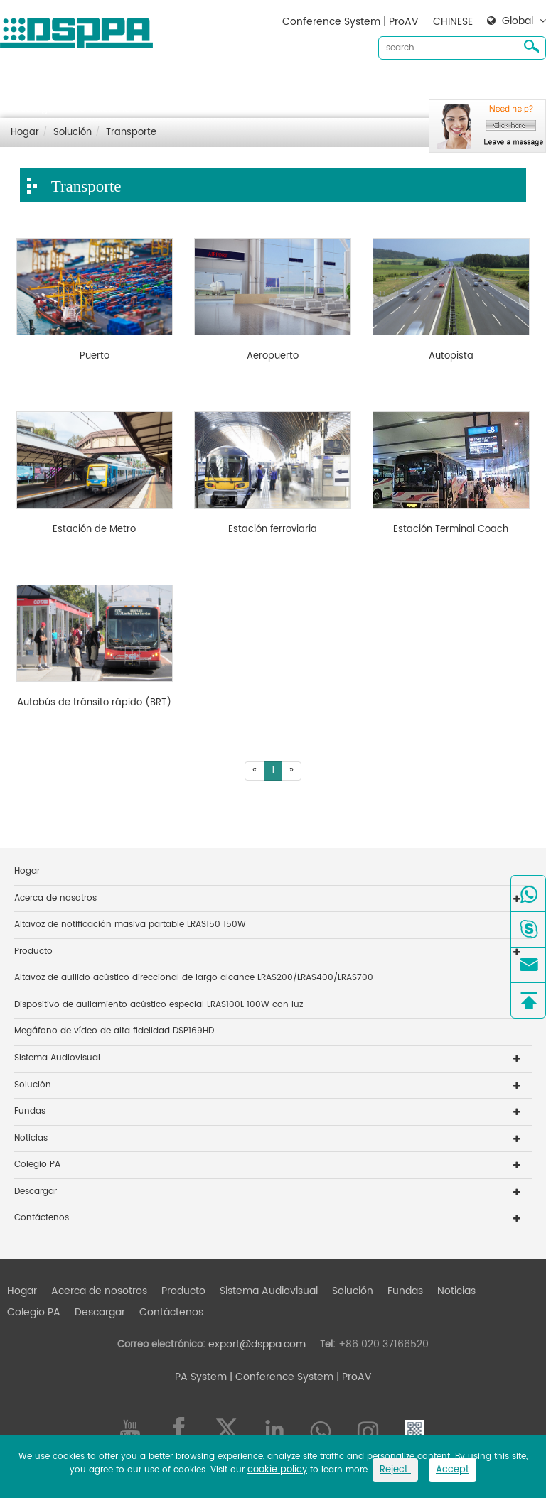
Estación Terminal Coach (450, 530)
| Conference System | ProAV (299, 1377)
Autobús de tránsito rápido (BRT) (94, 703)
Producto (183, 85)
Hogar (22, 85)
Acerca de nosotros (99, 85)
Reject (395, 1469)
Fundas (405, 85)
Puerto (94, 356)
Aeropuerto (273, 356)
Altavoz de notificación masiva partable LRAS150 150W (130, 924)
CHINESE (453, 21)
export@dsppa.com (257, 1344)
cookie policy (277, 1469)
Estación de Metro (94, 530)
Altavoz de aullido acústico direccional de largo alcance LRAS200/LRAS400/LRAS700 (193, 977)
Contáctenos (104, 108)
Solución (352, 85)
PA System (201, 1377)
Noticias (456, 85)
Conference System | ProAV (350, 21)
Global (517, 21)
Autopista (451, 356)
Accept (452, 1469)
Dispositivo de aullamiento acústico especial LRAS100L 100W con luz (158, 1004)
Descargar (32, 108)
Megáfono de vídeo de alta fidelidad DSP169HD (114, 1031)
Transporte (131, 132)
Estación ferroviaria (272, 530)
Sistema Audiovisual (269, 85)
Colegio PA (37, 1164)
